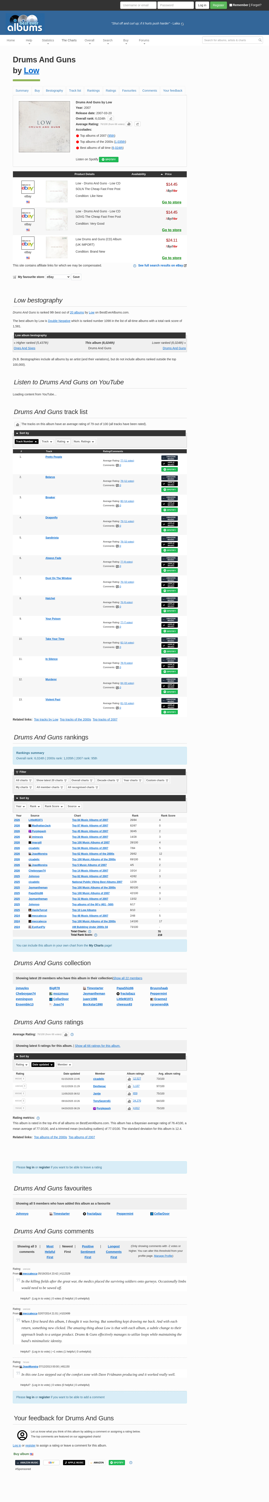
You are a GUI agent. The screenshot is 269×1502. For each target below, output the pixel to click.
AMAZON (97, 1462)
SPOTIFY (109, 159)
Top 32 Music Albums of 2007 (90, 898)
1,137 (136, 1086)
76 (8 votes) (126, 602)
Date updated (42, 1064)
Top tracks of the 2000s (75, 719)
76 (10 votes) (127, 582)
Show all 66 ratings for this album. (97, 1045)
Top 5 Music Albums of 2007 (89, 865)
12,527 (137, 1078)
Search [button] (107, 41)
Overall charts (82, 780)
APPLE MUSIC (169, 463)
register (44, 1167)
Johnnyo (34, 876)
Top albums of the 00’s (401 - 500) (92, 904)
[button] (111, 118)
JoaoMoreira (38, 853)
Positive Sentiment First (88, 1252)
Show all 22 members (127, 978)
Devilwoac (99, 1086)
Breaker (50, 497)
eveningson (24, 999)
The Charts (69, 40)
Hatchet (50, 598)
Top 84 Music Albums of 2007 (90, 820)
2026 (17, 820)
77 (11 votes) (127, 460)
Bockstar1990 (93, 1004)
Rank (35, 806)
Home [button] (11, 40)
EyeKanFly (37, 927)
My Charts (96, 945)
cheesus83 (124, 1004)
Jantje (97, 1093)
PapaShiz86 (36, 893)
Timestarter (95, 988)
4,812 (136, 1108)
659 (135, 1093)
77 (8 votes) (126, 561)
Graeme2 (160, 999)
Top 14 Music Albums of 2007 (90, 870)
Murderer (51, 679)
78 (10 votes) (127, 541)
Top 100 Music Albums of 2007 (91, 842)
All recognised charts (83, 787)
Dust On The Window (58, 578)
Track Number (26, 441)
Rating (63, 441)
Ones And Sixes (25, 348)
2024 (17, 915)
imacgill (35, 842)
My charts (24, 787)
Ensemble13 (25, 1004)
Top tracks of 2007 (105, 719)
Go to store (171, 202)
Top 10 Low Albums (84, 910)
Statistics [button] (48, 41)
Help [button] (29, 41)
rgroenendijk (159, 1004)
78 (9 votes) (126, 663)
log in (30, 1167)
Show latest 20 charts (51, 780)
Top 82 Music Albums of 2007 (90, 876)
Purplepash (37, 831)
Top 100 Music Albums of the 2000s (94, 859)
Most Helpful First (50, 1252)
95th (111, 135)
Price (166, 174)
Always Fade (53, 558)
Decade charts (108, 780)
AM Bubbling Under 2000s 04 (90, 927)
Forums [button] (144, 41)
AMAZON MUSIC (169, 457)
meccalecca (38, 915)
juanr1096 (90, 999)
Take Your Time (54, 638)
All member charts (50, 787)
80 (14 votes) (127, 501)
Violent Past (52, 699)
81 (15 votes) (127, 703)
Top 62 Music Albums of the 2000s (93, 853)
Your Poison (53, 618)
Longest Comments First (114, 1252)
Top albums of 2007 (82, 1137)
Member (65, 1064)
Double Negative (59, 321)
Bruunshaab (159, 988)
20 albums (77, 312)
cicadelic (34, 848)
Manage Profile (163, 1255)
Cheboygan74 (37, 870)
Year (21, 806)
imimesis (36, 836)
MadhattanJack (40, 825)
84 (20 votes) (127, 683)
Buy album (21, 1454)
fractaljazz (127, 993)
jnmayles (22, 988)
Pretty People (53, 456)
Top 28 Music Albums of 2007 (90, 836)
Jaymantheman (38, 887)
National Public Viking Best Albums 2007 (97, 881)
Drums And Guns (174, 348)
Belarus (50, 477)
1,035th (120, 141)
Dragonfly (51, 517)
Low (31, 70)
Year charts (133, 780)
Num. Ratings (84, 441)
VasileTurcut (38, 910)
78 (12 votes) (127, 481)
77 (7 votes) (126, 622)
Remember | (239, 5)
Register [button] (218, 5)
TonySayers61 (102, 1101)
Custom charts (157, 780)
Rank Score (54, 806)
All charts (24, 780)
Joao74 (58, 1004)
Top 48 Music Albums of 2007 (90, 915)
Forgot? (256, 5)
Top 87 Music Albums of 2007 (90, 825)
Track (47, 441)
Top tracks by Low (46, 719)
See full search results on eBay (160, 265)
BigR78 (54, 988)
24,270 (137, 1100)
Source (74, 806)
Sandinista (52, 537)
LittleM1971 (36, 820)
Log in (17, 1445)
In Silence (51, 659)
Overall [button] (89, 41)
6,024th (117, 147)
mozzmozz (60, 993)
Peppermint (158, 993)
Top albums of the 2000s (50, 1137)
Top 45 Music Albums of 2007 (90, 831)
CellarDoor (61, 999)
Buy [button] (125, 41)
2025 (17, 876)
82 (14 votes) (127, 642)
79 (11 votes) (127, 521)
